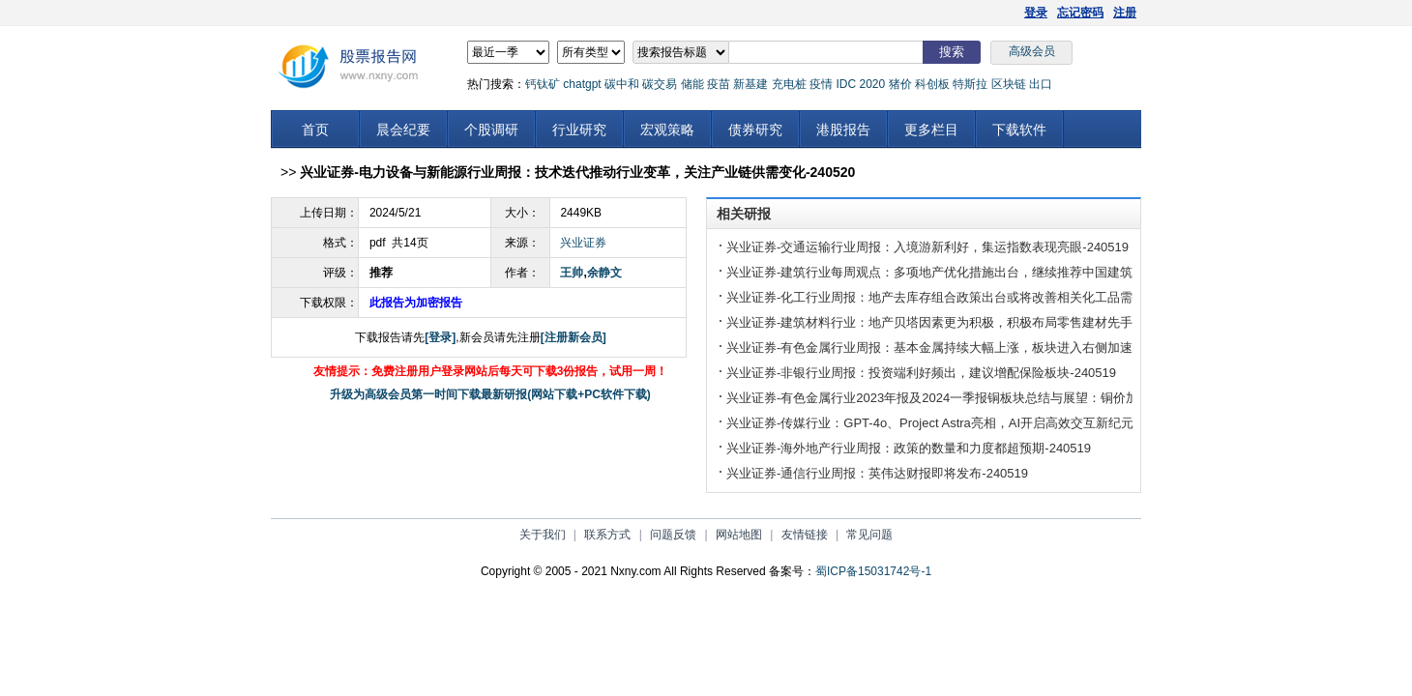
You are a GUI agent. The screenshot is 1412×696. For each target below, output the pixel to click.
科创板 (932, 84)
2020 (872, 84)
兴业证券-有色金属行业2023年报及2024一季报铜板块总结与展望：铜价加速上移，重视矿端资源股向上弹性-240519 (1049, 398)
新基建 (750, 84)
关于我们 (542, 534)
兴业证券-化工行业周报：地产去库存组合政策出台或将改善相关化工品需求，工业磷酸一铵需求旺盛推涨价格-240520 (1053, 297)
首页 (315, 129)
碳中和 (621, 84)
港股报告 (843, 129)
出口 (1040, 84)
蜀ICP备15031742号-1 (873, 571)
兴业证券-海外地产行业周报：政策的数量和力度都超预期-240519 (908, 448)
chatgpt (582, 84)
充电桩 (789, 84)
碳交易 (659, 84)
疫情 (821, 84)
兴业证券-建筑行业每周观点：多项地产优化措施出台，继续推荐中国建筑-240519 (952, 272)
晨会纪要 (403, 129)
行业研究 (579, 129)
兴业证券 (583, 242)
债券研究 (755, 129)
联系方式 (607, 534)
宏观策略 (667, 129)
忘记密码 (1080, 12)
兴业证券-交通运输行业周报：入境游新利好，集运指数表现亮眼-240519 (927, 247)
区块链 (1008, 84)
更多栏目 (931, 129)
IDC (846, 84)
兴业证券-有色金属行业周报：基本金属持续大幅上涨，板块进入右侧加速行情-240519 (965, 347)
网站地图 (739, 534)
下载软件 (1019, 129)
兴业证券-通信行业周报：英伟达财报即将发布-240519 (877, 473)
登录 (1035, 12)
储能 (692, 84)
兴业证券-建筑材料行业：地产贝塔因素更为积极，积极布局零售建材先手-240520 (952, 322)
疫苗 (718, 84)
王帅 (571, 272)
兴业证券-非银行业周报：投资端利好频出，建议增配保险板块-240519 (921, 372)
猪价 (900, 84)
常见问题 (869, 534)
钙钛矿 (542, 84)
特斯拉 (970, 84)
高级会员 (1032, 51)
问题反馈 (673, 534)
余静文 (604, 272)
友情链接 (804, 534)
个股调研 (491, 129)
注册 (1124, 12)
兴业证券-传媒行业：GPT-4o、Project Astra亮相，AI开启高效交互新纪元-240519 (953, 423)
